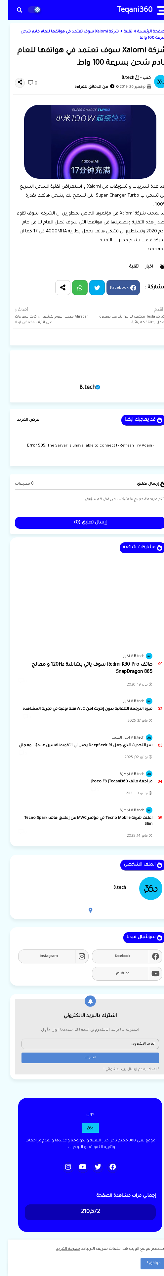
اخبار (141, 267)
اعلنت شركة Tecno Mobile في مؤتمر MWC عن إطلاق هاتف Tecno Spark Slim (80, 821)
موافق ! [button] (145, 1263)
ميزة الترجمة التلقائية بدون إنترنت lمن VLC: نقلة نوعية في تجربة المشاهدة (79, 709)
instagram (40, 956)
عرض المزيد (20, 420)
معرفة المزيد (60, 1249)
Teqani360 (126, 11)
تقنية (119, 32)
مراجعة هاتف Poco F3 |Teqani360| (113, 782)
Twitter (89, 287)
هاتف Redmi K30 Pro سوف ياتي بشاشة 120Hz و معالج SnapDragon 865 (83, 668)
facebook (114, 956)
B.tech (79, 388)
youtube (114, 974)
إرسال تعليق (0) (82, 522)
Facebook (111, 288)
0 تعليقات (16, 484)
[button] (11, 10)
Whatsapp (71, 287)
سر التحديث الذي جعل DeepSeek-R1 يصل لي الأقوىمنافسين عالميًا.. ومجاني (77, 746)
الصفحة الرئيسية (144, 32)
